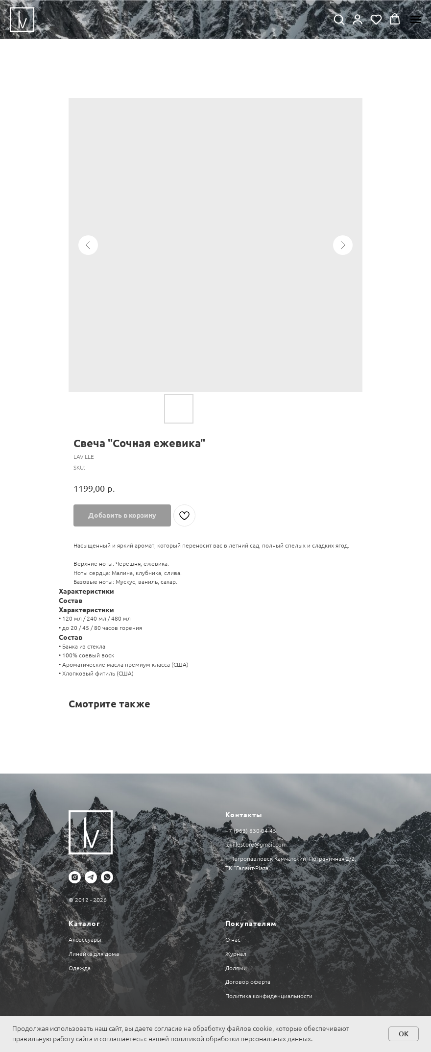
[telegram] (91, 877)
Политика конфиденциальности (268, 996)
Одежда (80, 968)
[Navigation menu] (415, 19)
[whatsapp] (107, 877)
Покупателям (251, 923)
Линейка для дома (94, 954)
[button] (339, 19)
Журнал (235, 954)
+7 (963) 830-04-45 (250, 830)
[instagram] (75, 877)
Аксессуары (85, 939)
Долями (236, 968)
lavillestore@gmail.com (256, 844)
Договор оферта (247, 981)
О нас (232, 939)
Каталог (84, 923)
